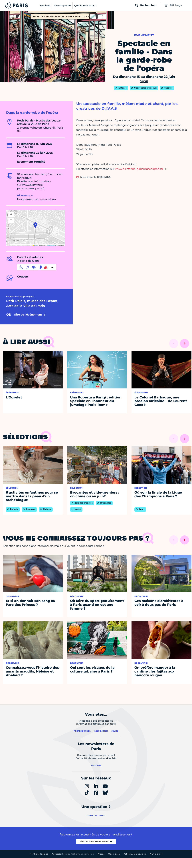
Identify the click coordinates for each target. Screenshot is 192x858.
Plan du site (156, 854)
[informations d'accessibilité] (36, 267)
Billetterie (23, 195)
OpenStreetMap (51, 245)
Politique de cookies (135, 854)
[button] (35, 225)
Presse (101, 854)
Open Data (114, 854)
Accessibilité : (73, 854)
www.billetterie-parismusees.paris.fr (139, 169)
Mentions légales (38, 854)
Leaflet (35, 245)
